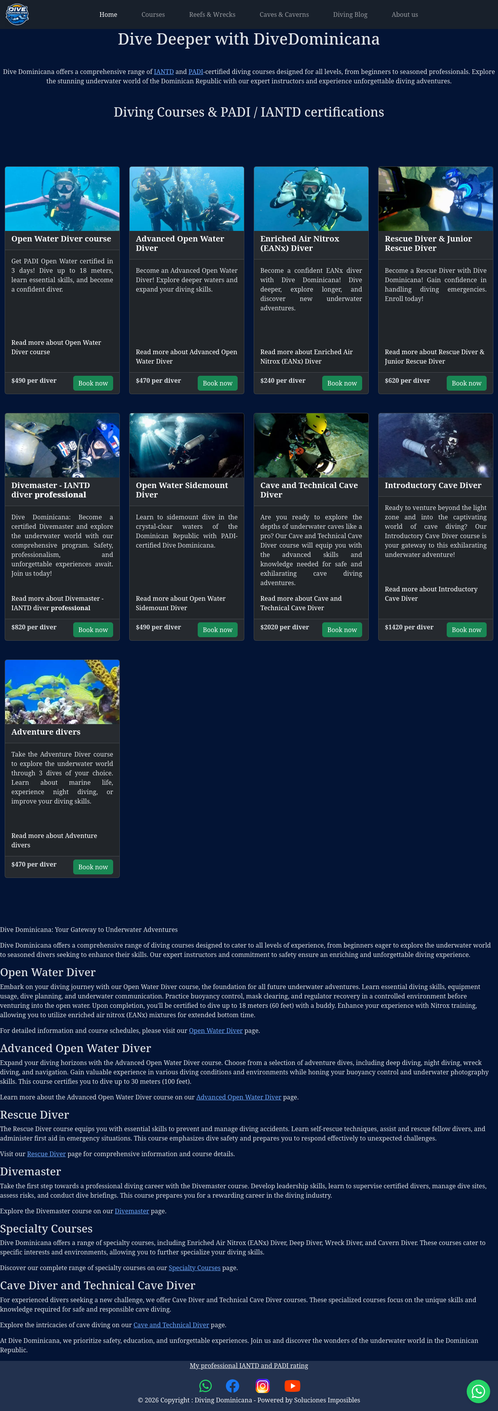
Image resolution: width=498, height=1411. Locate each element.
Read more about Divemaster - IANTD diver (57, 603)
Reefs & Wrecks (212, 14)
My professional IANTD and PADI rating (249, 1365)
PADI (196, 71)
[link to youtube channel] (292, 1385)
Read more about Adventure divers (54, 840)
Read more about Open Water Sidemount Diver (181, 603)
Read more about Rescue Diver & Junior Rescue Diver (434, 357)
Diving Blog (350, 14)
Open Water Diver (216, 1030)
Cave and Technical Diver (171, 1325)
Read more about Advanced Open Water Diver (186, 357)
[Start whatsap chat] (478, 1391)
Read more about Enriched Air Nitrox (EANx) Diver (306, 357)
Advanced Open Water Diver (239, 1097)
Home (108, 14)
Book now (93, 383)
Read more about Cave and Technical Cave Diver (301, 603)
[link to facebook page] (233, 1385)
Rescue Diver (46, 1154)
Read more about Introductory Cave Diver (431, 594)
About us (405, 14)
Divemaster (132, 1211)
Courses (153, 14)
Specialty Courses (195, 1267)
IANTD (164, 71)
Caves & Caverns (284, 14)
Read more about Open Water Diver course (56, 347)
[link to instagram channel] (263, 1385)
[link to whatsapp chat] (206, 1385)
